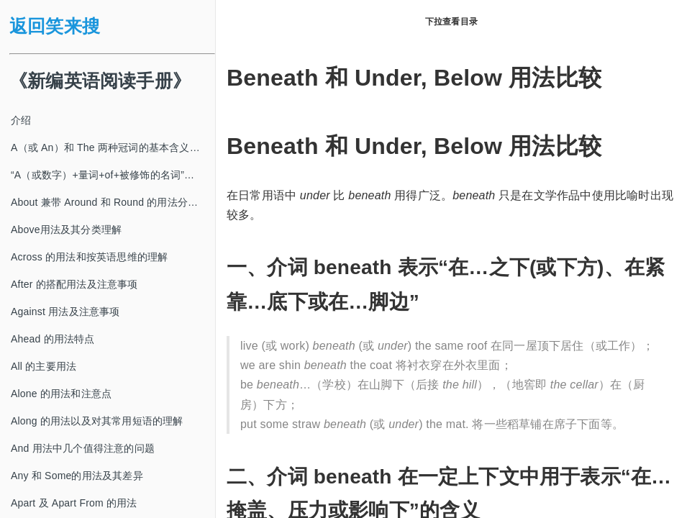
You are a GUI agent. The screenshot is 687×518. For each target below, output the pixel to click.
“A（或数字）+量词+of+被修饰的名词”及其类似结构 (113, 175)
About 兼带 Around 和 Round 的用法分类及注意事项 (113, 202)
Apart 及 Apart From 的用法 (74, 503)
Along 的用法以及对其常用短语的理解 (97, 421)
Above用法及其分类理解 (66, 229)
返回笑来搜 (54, 26)
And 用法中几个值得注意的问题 (83, 448)
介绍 (21, 120)
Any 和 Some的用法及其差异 (77, 475)
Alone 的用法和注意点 (61, 393)
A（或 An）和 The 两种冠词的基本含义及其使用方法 (113, 147)
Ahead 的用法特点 (53, 339)
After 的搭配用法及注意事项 (74, 284)
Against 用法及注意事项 (65, 311)
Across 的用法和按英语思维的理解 (89, 257)
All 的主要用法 (43, 366)
